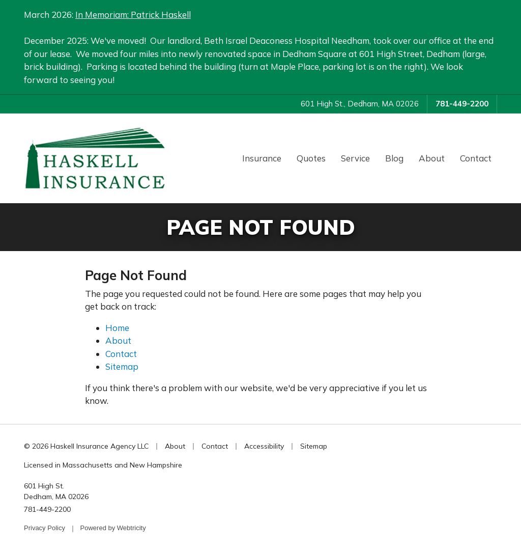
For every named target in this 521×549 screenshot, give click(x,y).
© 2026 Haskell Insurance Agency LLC (86, 446)
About (432, 158)
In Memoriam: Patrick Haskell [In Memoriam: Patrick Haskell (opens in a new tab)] (133, 14)
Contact (475, 158)
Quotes (311, 158)
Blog (394, 158)
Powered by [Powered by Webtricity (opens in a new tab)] (113, 528)
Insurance (261, 158)
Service (355, 158)
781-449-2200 (462, 103)
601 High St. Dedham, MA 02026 (56, 491)
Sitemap (121, 366)
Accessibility (264, 446)
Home (117, 327)
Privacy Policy (44, 528)
